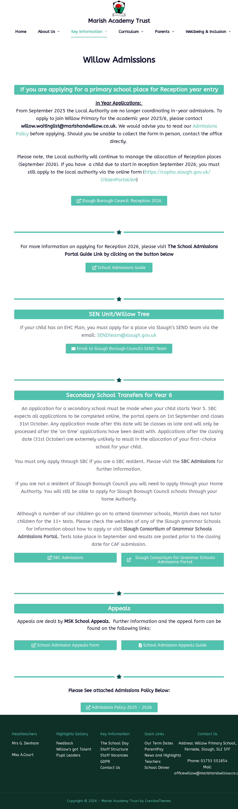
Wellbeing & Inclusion (209, 31)
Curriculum (132, 31)
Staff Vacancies (114, 755)
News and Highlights (163, 755)
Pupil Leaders (68, 755)
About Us (49, 31)
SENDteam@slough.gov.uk (126, 335)
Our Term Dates (159, 743)
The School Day (114, 743)
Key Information (90, 31)
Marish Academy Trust (119, 20)
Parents (165, 31)
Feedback (64, 743)
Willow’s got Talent (73, 749)
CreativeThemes (158, 801)
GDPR (105, 761)
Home (20, 31)
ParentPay (154, 749)
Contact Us (110, 767)
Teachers (153, 761)
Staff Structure (114, 749)
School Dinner (157, 767)
